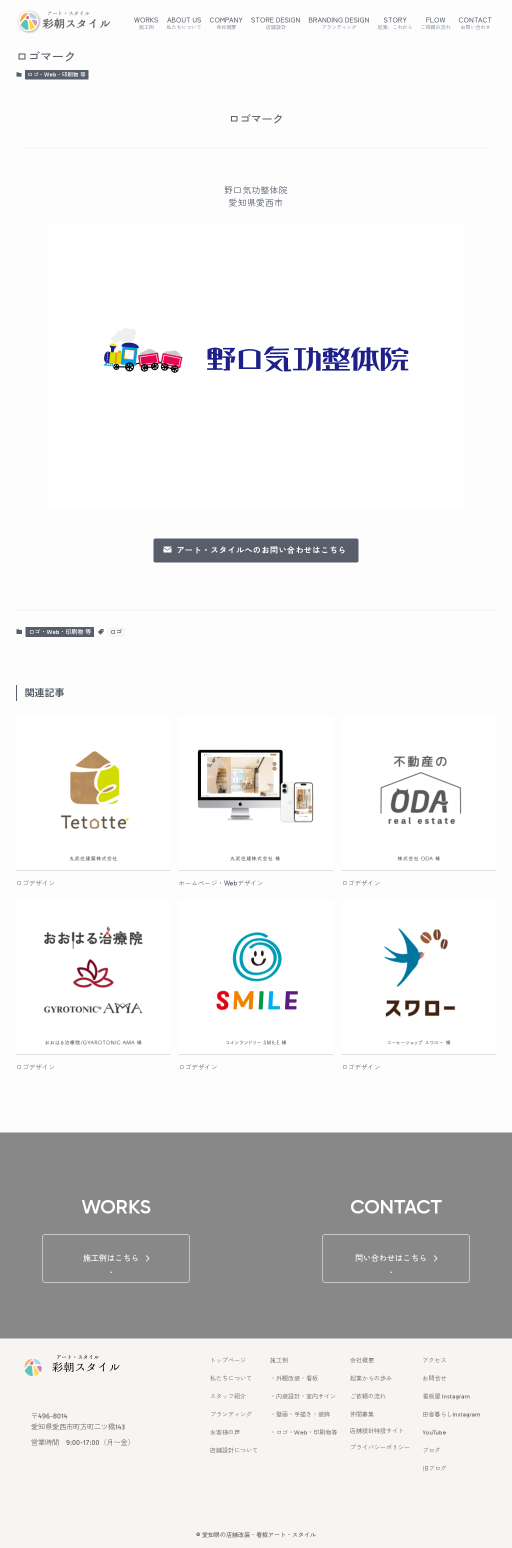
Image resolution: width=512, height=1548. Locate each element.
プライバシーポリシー (380, 1447)
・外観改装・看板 (294, 1378)
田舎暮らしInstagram (451, 1414)
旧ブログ (434, 1468)
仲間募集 (362, 1414)
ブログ (431, 1450)
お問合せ (434, 1378)
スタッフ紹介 (228, 1396)
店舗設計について (234, 1450)
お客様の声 (225, 1432)
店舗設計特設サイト (377, 1431)
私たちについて (231, 1378)
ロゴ (116, 632)
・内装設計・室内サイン (303, 1396)
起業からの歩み (371, 1378)
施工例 (279, 1360)
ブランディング (231, 1414)
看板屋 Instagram (446, 1396)
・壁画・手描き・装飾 (300, 1414)
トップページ (228, 1360)
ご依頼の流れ (368, 1396)
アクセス (434, 1360)
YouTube (434, 1432)
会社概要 (362, 1360)
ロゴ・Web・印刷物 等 (57, 75)
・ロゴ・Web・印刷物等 (304, 1432)
